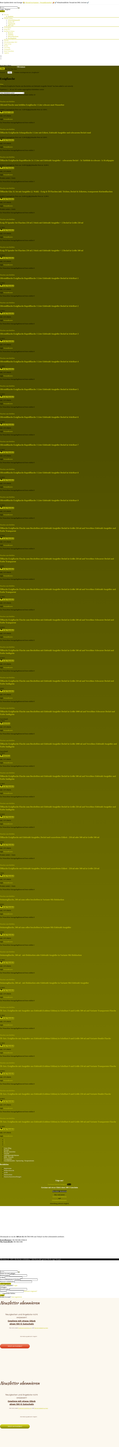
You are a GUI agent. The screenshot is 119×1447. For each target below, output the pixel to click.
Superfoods (11, 24)
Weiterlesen (5, 723)
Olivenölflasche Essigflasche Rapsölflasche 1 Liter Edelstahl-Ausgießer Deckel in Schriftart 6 (39, 417)
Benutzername (4, 1260)
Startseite (2, 72)
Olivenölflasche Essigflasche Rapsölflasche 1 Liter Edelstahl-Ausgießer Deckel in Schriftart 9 (39, 500)
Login (2, 1280)
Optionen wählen (7, 112)
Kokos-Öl (11, 22)
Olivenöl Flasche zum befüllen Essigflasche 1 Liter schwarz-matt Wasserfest (32, 105)
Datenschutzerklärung (59, 1196)
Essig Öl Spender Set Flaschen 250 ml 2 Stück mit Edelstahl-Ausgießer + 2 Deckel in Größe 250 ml (41, 223)
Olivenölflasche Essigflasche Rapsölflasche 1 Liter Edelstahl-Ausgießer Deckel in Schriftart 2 (39, 306)
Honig (7, 29)
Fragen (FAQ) (7, 44)
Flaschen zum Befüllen (7, 101)
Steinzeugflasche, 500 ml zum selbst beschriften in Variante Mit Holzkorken (32, 900)
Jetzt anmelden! (15, 1331)
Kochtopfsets (12, 38)
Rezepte (6, 45)
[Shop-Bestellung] (12, 93)
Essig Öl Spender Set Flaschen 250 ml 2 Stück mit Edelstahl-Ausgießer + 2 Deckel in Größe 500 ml (41, 250)
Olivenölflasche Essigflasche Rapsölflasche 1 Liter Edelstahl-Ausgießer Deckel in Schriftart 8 (39, 473)
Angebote (6, 53)
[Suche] (19, 1256)
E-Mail (2, 1262)
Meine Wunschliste (9, 51)
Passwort (10, 1264)
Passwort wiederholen (7, 1266)
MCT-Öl (10, 25)
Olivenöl (6, 14)
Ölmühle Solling (8, 18)
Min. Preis (8, 69)
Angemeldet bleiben (7, 1278)
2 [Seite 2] (4, 1141)
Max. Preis (14, 69)
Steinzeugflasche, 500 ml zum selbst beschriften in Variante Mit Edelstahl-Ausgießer (35, 927)
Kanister (10, 16)
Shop (9, 72)
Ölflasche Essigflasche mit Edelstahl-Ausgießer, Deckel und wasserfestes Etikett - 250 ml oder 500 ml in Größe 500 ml (49, 837)
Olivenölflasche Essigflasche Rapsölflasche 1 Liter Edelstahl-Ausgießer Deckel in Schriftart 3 (39, 334)
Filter (2, 68)
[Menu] (1, 56)
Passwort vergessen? (30, 1276)
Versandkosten (8, 119)
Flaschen (6, 40)
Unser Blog (7, 47)
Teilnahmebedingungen (59, 1200)
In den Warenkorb (7, 140)
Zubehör (10, 35)
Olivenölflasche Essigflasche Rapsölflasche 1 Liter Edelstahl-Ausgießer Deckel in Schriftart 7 (39, 445)
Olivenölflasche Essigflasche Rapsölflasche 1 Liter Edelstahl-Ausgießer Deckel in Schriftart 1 (39, 278)
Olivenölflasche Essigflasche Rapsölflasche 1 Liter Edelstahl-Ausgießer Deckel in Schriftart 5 (39, 389)
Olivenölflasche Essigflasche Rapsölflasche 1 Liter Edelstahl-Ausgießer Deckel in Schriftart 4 (39, 361)
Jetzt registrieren (5, 1268)
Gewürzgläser (7, 27)
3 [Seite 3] (4, 1143)
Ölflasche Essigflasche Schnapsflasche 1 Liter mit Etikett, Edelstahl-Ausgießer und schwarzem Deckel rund (45, 133)
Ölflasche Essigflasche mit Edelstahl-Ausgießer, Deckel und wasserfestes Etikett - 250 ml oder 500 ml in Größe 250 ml (49, 868)
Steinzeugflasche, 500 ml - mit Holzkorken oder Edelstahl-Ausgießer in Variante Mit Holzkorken (41, 955)
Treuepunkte (7, 49)
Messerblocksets (13, 36)
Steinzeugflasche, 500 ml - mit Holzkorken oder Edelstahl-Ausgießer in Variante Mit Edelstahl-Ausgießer (44, 983)
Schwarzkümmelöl (14, 20)
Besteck (10, 33)
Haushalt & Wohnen (9, 31)
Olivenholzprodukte (10, 42)
